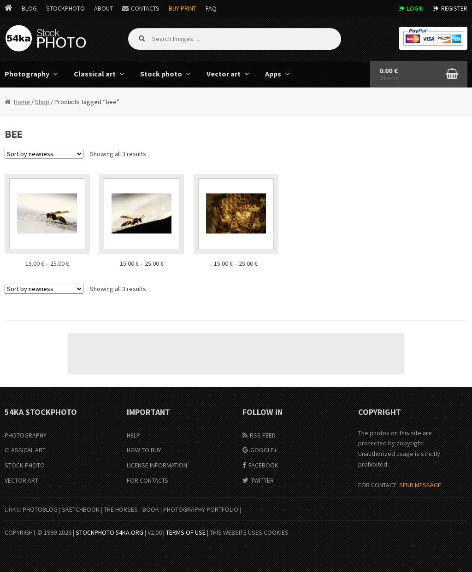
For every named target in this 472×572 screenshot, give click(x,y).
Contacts (145, 8)
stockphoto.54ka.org (109, 532)
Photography (26, 435)
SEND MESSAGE (420, 485)
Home (22, 102)
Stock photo (161, 73)
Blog (29, 8)
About (103, 8)
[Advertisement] (236, 353)
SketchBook (81, 509)
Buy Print (182, 8)
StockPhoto (65, 8)
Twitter (262, 480)
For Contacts (147, 480)
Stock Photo (25, 465)
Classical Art (25, 450)
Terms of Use (186, 532)
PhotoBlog (40, 509)
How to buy (144, 450)
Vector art (223, 73)
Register (454, 8)
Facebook (263, 465)
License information (157, 465)
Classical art (95, 73)
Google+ (263, 450)
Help (133, 435)
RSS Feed (263, 435)
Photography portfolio (200, 509)
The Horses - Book (131, 509)
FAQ (211, 8)
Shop (42, 102)
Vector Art (21, 480)
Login (415, 8)
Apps (273, 73)
